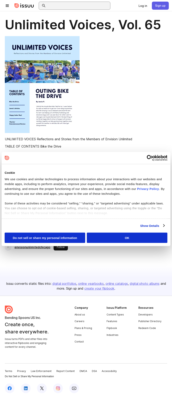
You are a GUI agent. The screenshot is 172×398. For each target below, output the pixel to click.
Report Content (65, 371)
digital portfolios (64, 284)
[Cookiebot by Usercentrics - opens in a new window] (149, 158)
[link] (142, 6)
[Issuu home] (24, 5)
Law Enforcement (41, 371)
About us (80, 314)
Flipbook (112, 328)
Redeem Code (147, 328)
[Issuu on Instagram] (58, 388)
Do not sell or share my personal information (45, 238)
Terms (8, 371)
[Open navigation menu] (7, 6)
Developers (145, 314)
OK (127, 238)
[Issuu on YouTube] (74, 388)
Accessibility (109, 371)
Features (112, 321)
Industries (112, 334)
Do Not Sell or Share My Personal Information (29, 376)
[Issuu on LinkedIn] (26, 388)
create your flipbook (99, 288)
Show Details (149, 225)
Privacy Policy (148, 188)
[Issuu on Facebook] (10, 388)
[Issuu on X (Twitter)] (42, 388)
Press (78, 334)
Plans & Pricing (83, 328)
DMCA (83, 371)
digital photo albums (145, 284)
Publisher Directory (150, 321)
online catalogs (117, 284)
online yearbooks (91, 284)
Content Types (115, 314)
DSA (94, 371)
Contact (79, 341)
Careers (79, 321)
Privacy (21, 371)
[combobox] (78, 5)
